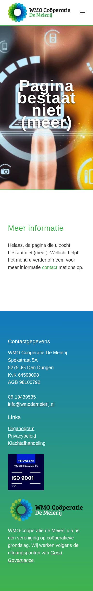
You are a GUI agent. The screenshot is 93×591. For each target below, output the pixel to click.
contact (49, 267)
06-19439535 (22, 397)
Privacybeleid (22, 436)
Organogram (21, 428)
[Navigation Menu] (82, 12)
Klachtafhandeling (27, 443)
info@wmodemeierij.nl (31, 404)
